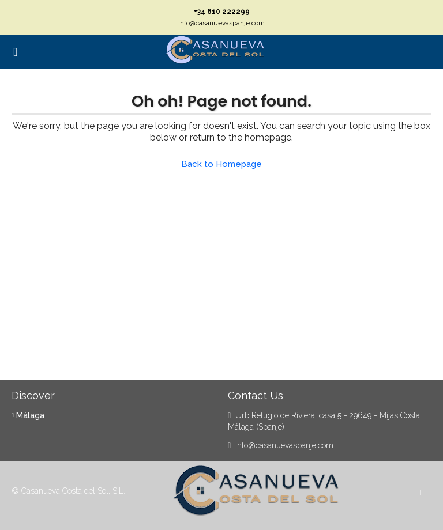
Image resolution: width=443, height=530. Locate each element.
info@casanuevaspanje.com (221, 23)
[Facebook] (407, 492)
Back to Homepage (221, 164)
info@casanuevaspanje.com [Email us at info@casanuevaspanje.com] (284, 445)
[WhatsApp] (423, 492)
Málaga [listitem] (28, 415)
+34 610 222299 (222, 11)
